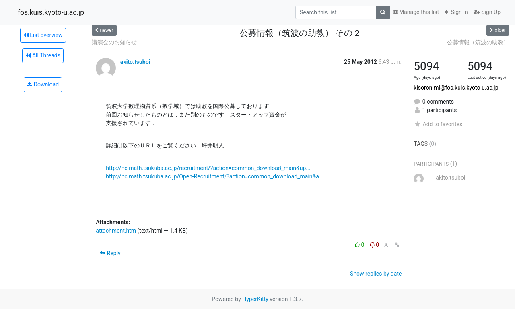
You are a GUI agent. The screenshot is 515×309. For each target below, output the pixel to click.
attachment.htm (116, 230)
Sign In (456, 12)
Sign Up (487, 12)
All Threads (42, 55)
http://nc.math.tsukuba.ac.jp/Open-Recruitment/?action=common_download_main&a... (214, 176)
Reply (110, 253)
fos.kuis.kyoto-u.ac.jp (51, 12)
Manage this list (416, 12)
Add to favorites (438, 124)
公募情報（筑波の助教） (478, 42)
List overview (43, 35)
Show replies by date (376, 273)
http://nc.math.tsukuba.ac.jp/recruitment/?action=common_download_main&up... (208, 168)
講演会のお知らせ (114, 42)
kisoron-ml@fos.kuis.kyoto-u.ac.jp (456, 87)
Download (43, 84)
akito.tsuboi (135, 62)
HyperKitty (255, 299)
